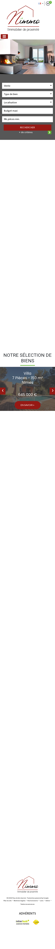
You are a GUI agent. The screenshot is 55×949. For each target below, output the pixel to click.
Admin (47, 900)
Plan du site (8, 900)
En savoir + (27, 405)
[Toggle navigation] (4, 36)
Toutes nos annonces (27, 904)
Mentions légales (19, 900)
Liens (41, 900)
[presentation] (2, 391)
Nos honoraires (32, 900)
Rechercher (27, 127)
